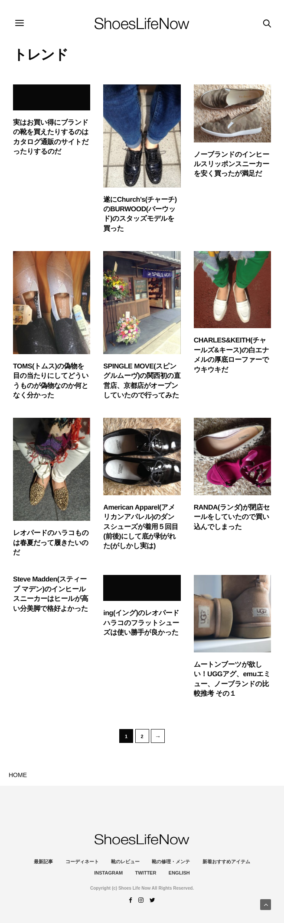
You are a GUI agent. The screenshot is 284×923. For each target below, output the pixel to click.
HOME (18, 774)
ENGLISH (179, 872)
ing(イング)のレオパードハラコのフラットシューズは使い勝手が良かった (141, 623)
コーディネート (82, 861)
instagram (108, 872)
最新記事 (43, 861)
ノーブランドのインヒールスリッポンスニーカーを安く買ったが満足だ (231, 164)
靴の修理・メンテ (171, 861)
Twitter (146, 872)
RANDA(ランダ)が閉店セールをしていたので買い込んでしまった (232, 517)
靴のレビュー (125, 861)
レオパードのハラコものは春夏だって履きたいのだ (50, 542)
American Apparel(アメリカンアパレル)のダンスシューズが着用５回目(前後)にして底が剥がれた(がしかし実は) (140, 527)
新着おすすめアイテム (226, 861)
